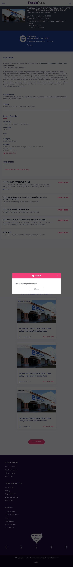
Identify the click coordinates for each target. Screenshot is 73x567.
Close (36, 289)
